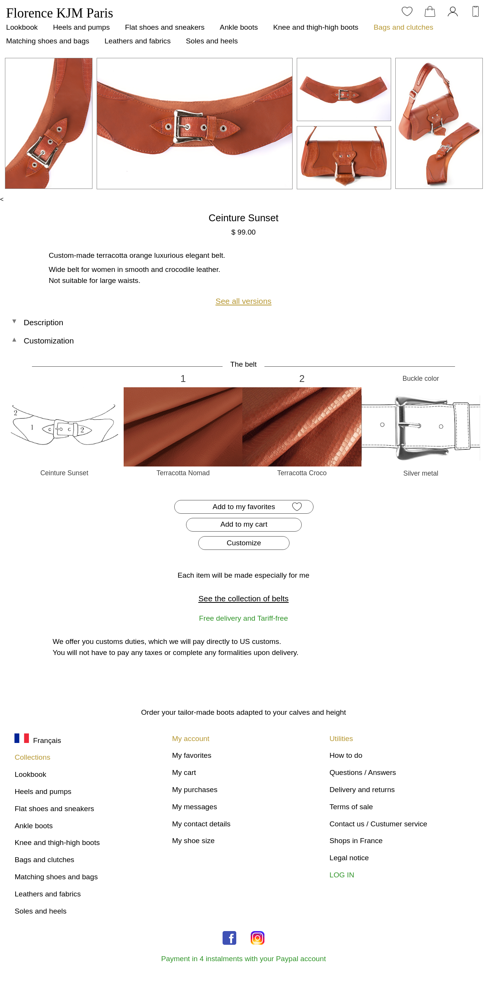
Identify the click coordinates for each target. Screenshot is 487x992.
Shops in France (356, 841)
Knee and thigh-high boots (315, 27)
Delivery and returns (362, 790)
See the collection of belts (243, 598)
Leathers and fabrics (138, 41)
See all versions (244, 301)
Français (37, 740)
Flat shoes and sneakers (165, 27)
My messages (194, 807)
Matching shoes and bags (47, 41)
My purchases (194, 790)
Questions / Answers (362, 772)
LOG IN (341, 875)
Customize (244, 543)
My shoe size (193, 841)
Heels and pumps (81, 27)
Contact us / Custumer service (378, 824)
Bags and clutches (403, 27)
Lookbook (22, 27)
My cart (184, 772)
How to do (345, 755)
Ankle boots (239, 27)
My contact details (201, 824)
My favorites (191, 755)
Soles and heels (212, 41)
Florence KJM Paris (59, 13)
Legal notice (349, 858)
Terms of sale (351, 807)
